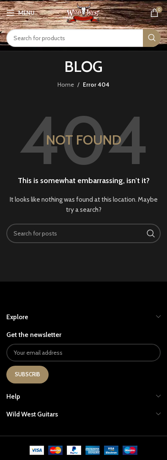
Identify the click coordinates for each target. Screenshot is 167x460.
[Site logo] (83, 12)
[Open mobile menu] (20, 12)
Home (65, 84)
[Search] (83, 38)
